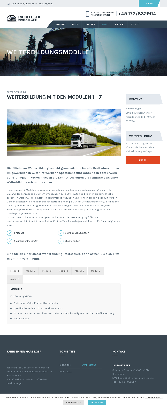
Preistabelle (66, 372)
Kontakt (135, 24)
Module (105, 24)
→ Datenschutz (154, 397)
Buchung (119, 24)
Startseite (61, 24)
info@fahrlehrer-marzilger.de (36, 3)
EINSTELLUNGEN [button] (73, 402)
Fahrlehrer (90, 24)
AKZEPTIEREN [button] (97, 402)
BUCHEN (149, 4)
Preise (75, 24)
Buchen (142, 160)
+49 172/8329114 (137, 14)
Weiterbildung (89, 365)
